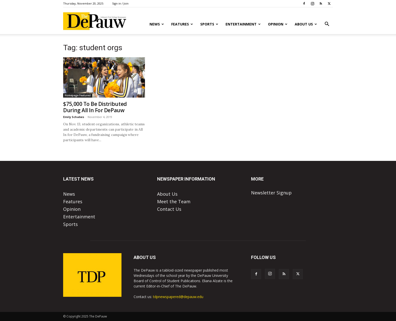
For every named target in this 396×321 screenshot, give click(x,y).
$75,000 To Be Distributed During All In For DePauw (95, 107)
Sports (209, 24)
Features (182, 24)
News (157, 24)
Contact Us (169, 209)
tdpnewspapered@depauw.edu (178, 296)
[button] (327, 24)
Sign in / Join (120, 3)
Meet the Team (173, 201)
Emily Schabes (73, 117)
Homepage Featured (78, 95)
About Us (306, 24)
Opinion (277, 24)
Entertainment (243, 24)
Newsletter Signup (271, 193)
